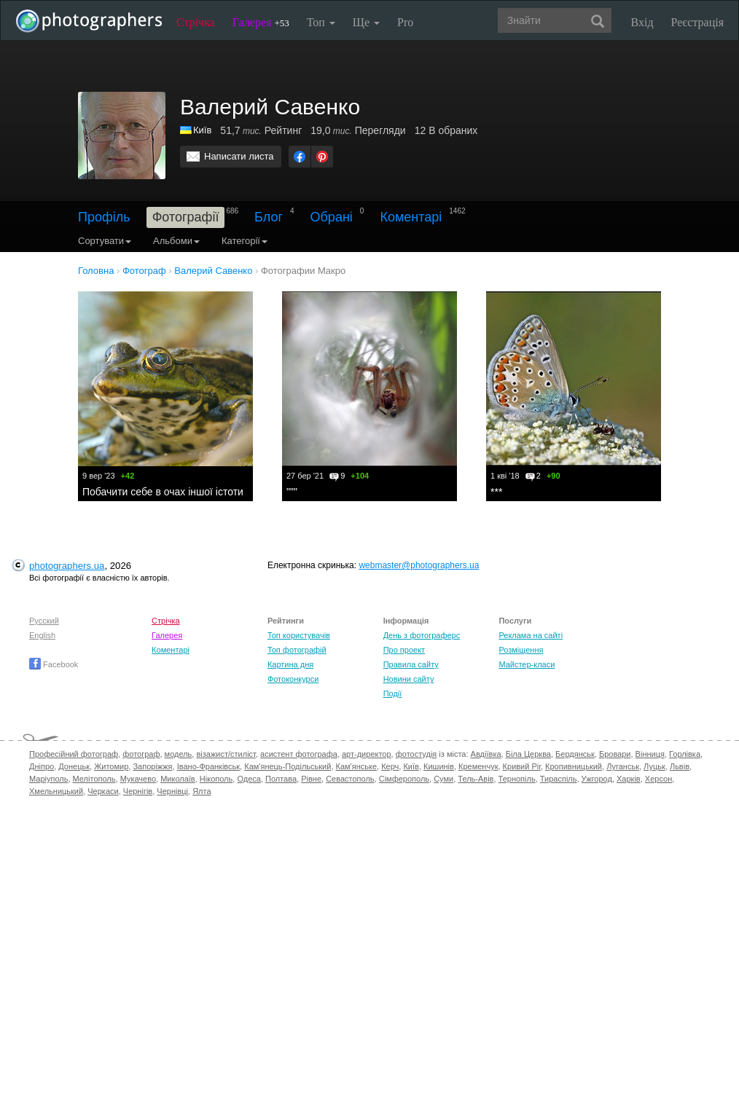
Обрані (331, 217)
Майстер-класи (526, 664)
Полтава (281, 778)
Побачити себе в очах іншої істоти (162, 492)
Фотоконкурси (292, 679)
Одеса (248, 778)
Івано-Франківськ (208, 766)
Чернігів (137, 791)
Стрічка (195, 22)
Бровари (615, 754)
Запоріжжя (152, 766)
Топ (321, 22)
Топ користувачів (298, 635)
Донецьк (74, 766)
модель (178, 754)
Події (392, 693)
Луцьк (654, 766)
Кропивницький (573, 766)
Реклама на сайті (530, 635)
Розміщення (520, 649)
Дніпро (41, 766)
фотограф (141, 754)
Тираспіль (558, 778)
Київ (202, 130)
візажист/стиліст (225, 754)
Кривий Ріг (522, 766)
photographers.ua (66, 565)
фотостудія (416, 754)
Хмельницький (56, 791)
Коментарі (411, 217)
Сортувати (104, 240)
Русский (44, 620)
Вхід (642, 22)
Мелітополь (94, 778)
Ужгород (597, 778)
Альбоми (176, 240)
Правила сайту (411, 664)
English (42, 635)
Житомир (111, 766)
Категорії (244, 240)
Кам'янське (357, 766)
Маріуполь (48, 778)
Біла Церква (528, 754)
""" (291, 492)
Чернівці (172, 791)
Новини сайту (408, 679)
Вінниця (650, 754)
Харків (629, 778)
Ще (366, 22)
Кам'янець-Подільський (287, 766)
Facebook (53, 664)
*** (496, 492)
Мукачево (138, 778)
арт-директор (366, 754)
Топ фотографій (297, 649)
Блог (268, 217)
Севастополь (350, 778)
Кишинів (438, 766)
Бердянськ (575, 754)
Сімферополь (404, 778)
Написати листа (239, 156)
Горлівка (684, 754)
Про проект (404, 649)
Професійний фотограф (73, 754)
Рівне (311, 778)
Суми (443, 778)
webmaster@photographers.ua (419, 565)
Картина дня (290, 664)
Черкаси (102, 791)
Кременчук (478, 766)
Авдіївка (486, 754)
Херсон (658, 778)
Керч (390, 766)
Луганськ (622, 766)
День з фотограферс (422, 635)
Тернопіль (517, 778)
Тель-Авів (475, 778)
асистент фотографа (298, 754)
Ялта (201, 791)
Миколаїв (177, 778)
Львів (679, 766)
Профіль (104, 217)
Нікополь (216, 778)
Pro (405, 22)
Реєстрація (697, 22)
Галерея (260, 22)
